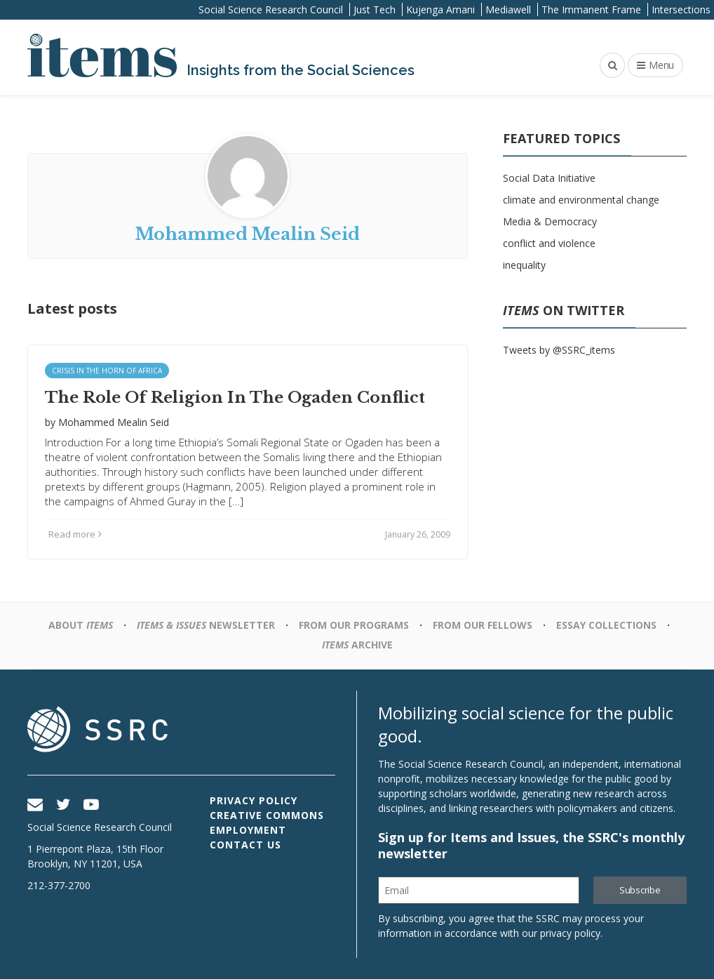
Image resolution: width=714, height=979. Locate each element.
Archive (357, 644)
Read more (75, 534)
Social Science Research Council (270, 9)
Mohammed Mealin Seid (113, 422)
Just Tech (374, 9)
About (80, 625)
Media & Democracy (550, 221)
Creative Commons (267, 815)
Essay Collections (606, 625)
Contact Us (245, 844)
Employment (248, 830)
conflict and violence (549, 243)
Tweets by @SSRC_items (559, 350)
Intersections (681, 9)
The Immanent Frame (591, 9)
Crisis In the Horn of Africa (107, 370)
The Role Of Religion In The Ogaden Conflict (235, 397)
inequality (524, 265)
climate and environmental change (581, 199)
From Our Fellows (482, 625)
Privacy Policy (253, 800)
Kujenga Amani (440, 9)
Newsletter (206, 625)
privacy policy (570, 933)
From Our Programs (354, 625)
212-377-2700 (58, 885)
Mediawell (508, 9)
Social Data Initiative (549, 178)
